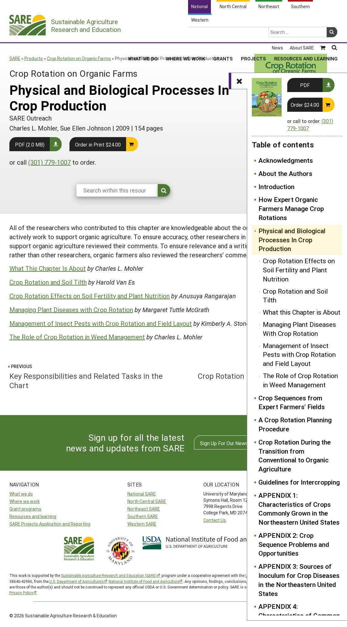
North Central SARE (146, 501)
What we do (21, 494)
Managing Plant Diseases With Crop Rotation (299, 329)
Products (33, 58)
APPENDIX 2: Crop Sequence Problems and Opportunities (293, 544)
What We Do (143, 34)
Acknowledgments (285, 160)
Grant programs (25, 509)
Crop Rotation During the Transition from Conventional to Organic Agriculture (294, 455)
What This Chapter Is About (47, 268)
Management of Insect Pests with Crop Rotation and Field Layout (299, 354)
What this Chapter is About (301, 312)
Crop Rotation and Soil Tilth (295, 296)
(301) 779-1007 (49, 162)
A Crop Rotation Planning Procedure (295, 424)
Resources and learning (32, 516)
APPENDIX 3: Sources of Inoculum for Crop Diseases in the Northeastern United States (298, 580)
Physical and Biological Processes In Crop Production (291, 239)
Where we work (24, 501)
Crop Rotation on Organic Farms (79, 58)
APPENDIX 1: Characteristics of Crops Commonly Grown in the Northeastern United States (298, 509)
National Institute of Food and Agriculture (144, 581)
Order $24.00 (305, 104)
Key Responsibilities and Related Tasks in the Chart (88, 376)
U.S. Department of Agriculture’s (76, 581)
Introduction (276, 186)
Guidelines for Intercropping (299, 482)
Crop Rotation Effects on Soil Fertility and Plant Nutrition (299, 269)
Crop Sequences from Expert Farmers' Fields (291, 402)
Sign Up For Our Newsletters (231, 443)
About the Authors (285, 173)
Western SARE (141, 524)
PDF (305, 85)
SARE (14, 58)
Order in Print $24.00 (98, 144)
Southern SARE (142, 516)
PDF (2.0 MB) (29, 144)
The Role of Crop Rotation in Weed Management (300, 380)
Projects (253, 34)
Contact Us (214, 520)
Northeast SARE (143, 509)
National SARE (141, 494)
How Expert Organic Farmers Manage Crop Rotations (291, 208)
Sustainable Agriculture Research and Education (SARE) (109, 575)
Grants (223, 34)
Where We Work (185, 34)
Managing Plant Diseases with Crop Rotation (71, 310)
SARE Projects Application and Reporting (49, 524)
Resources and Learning (306, 34)
